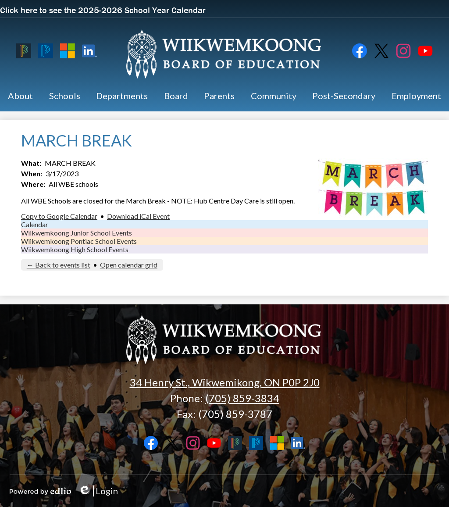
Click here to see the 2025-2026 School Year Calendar (103, 9)
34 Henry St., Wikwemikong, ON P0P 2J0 (225, 382)
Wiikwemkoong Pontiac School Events (79, 241)
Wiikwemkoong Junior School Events (76, 233)
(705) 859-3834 (242, 398)
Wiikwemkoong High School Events (74, 249)
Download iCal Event (138, 216)
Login (98, 491)
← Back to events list (58, 265)
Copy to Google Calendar (59, 216)
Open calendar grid (128, 265)
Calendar (34, 224)
